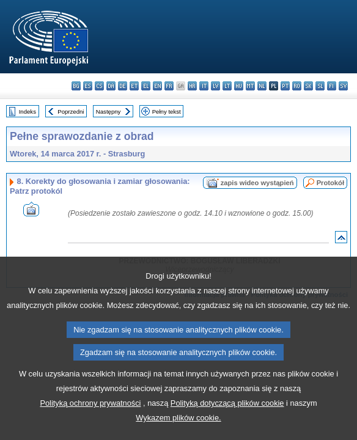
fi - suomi (331, 85)
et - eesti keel (134, 85)
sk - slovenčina (308, 85)
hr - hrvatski (192, 85)
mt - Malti (250, 85)
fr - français (169, 85)
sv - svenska (343, 85)
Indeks (27, 111)
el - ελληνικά (145, 85)
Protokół (330, 182)
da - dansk (111, 85)
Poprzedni (70, 111)
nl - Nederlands (262, 85)
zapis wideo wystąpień (257, 182)
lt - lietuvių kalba (227, 85)
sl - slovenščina (320, 85)
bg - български (76, 85)
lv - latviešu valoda (215, 85)
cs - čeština (99, 85)
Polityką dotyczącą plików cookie (227, 422)
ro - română (296, 85)
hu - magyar (238, 85)
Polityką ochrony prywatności (90, 422)
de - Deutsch (122, 85)
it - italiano (203, 85)
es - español (87, 85)
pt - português (285, 85)
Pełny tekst (166, 111)
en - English (157, 85)
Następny (108, 111)
